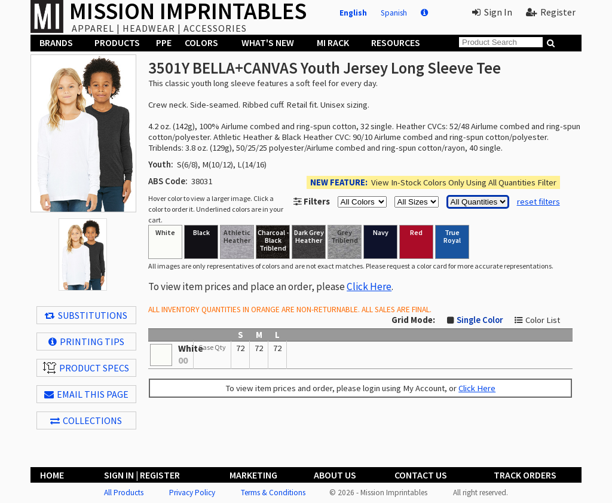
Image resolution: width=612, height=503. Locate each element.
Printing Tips (86, 341)
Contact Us (420, 475)
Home (52, 475)
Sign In (492, 12)
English (353, 13)
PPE (164, 42)
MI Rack (333, 42)
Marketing (253, 475)
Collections (86, 420)
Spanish (394, 13)
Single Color (480, 320)
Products (117, 42)
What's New (267, 42)
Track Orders (525, 475)
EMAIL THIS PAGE (86, 394)
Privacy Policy (192, 492)
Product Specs (86, 368)
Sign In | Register (142, 475)
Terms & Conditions (273, 492)
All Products (123, 492)
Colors (201, 42)
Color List (542, 320)
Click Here (369, 286)
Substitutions (86, 315)
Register (551, 12)
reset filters (538, 201)
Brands (56, 42)
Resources (395, 42)
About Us (335, 475)
